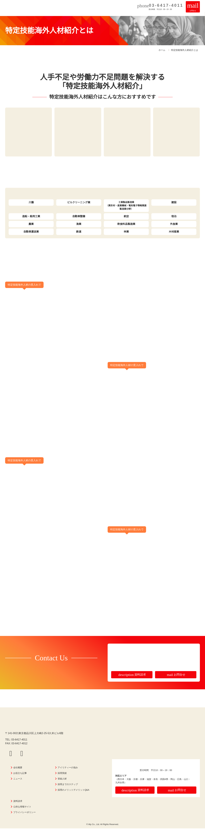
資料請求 (132, 675)
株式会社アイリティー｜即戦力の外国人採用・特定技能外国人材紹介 (14, 11)
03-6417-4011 (19, 740)
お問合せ (176, 675)
